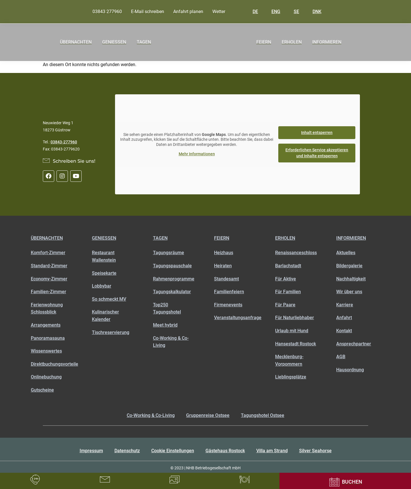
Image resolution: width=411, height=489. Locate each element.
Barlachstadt (288, 265)
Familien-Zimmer (48, 291)
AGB (340, 356)
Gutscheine (42, 390)
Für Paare (285, 304)
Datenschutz (127, 450)
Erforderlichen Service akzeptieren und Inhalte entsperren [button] (316, 153)
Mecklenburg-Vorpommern (289, 360)
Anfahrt (344, 317)
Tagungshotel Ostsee (262, 415)
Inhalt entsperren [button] (317, 132)
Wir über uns (349, 291)
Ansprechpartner (353, 344)
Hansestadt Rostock (295, 344)
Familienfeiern (229, 291)
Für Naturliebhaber (294, 317)
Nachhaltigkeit (351, 279)
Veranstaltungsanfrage (236, 317)
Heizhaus (223, 252)
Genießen (104, 238)
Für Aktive (285, 279)
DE (251, 12)
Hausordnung (350, 369)
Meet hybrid (165, 325)
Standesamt (226, 279)
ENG (271, 12)
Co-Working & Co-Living (171, 341)
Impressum (91, 450)
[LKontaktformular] (105, 480)
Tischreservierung (110, 332)
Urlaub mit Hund (291, 330)
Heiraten (223, 265)
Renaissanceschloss (296, 252)
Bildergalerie (349, 265)
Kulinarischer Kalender (105, 315)
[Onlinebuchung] (345, 482)
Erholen (285, 238)
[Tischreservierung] (244, 480)
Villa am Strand (272, 450)
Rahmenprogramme (173, 279)
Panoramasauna (48, 338)
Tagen (160, 238)
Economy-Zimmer (49, 279)
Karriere (344, 304)
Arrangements (46, 325)
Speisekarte (104, 273)
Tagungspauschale (172, 265)
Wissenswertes (46, 351)
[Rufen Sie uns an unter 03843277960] (35, 480)
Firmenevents (228, 304)
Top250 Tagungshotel (167, 308)
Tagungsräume (168, 252)
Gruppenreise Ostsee (207, 415)
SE (292, 12)
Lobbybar (101, 286)
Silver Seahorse (315, 450)
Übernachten (47, 238)
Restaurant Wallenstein (104, 256)
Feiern (221, 238)
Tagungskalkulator (172, 291)
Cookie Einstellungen (172, 450)
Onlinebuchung (46, 377)
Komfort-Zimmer (48, 252)
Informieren (351, 238)
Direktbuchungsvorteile (53, 364)
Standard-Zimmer (49, 265)
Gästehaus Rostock (225, 450)
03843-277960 (64, 142)
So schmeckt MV (109, 299)
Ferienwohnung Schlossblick (47, 308)
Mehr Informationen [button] (197, 154)
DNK (312, 12)
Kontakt (344, 330)
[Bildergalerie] (175, 480)
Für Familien (288, 291)
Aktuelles (345, 252)
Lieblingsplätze (290, 377)
